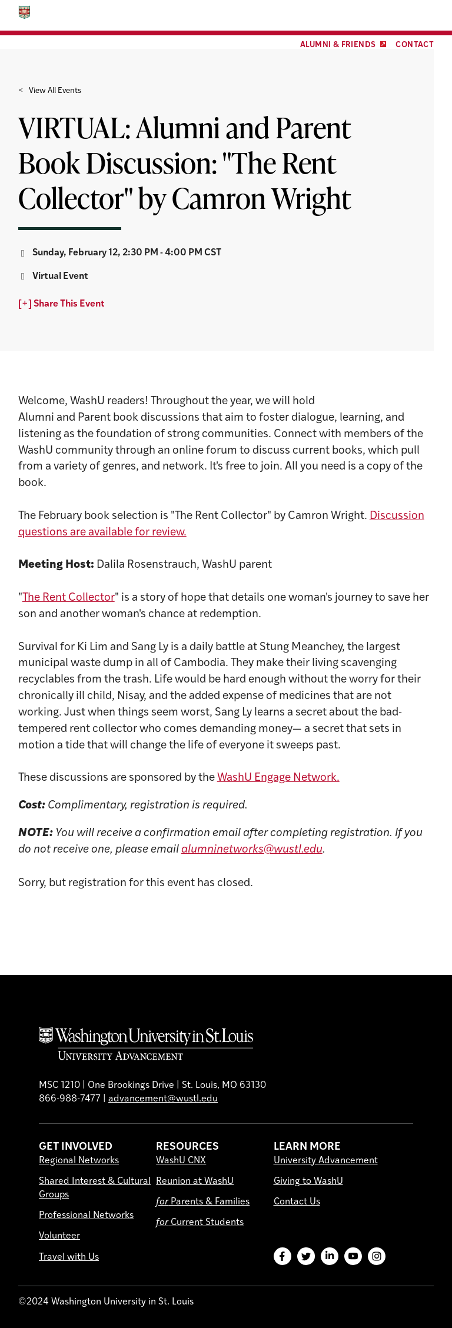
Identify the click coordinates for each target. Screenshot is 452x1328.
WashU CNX (181, 1161)
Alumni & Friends (337, 45)
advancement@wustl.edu (163, 1099)
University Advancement (326, 1161)
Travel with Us (69, 1257)
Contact (415, 45)
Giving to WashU (308, 1181)
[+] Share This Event (61, 304)
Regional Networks (79, 1161)
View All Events (55, 91)
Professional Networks (86, 1215)
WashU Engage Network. (278, 778)
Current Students (200, 1222)
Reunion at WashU (195, 1181)
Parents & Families (203, 1202)
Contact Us (297, 1202)
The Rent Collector (68, 598)
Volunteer (59, 1236)
